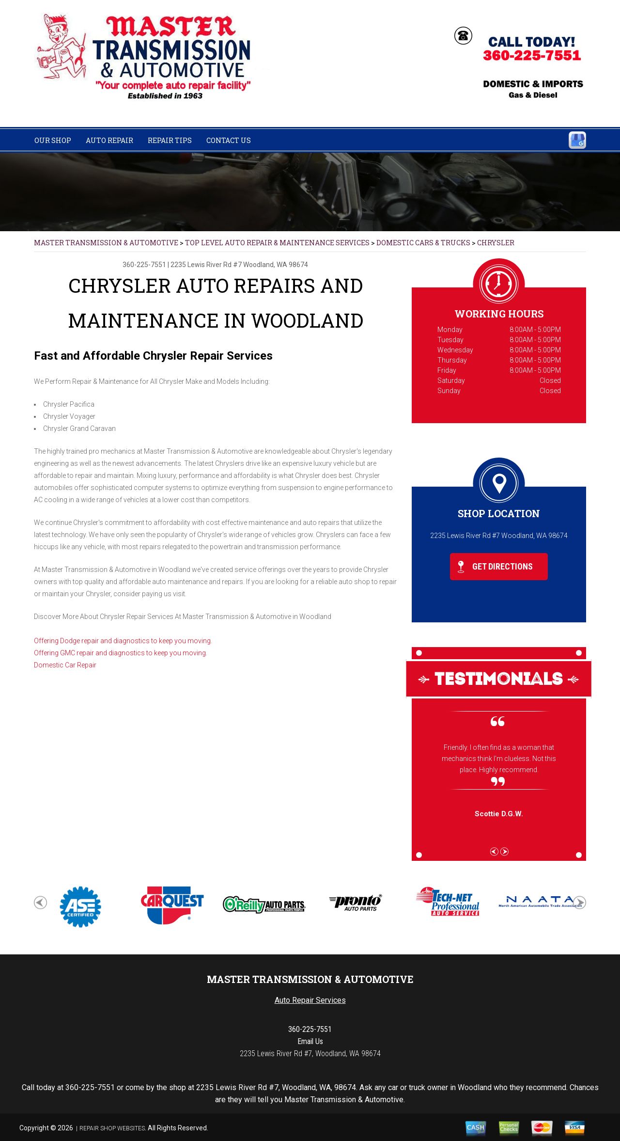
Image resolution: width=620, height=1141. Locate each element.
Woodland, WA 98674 (275, 265)
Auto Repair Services (310, 1000)
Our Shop (52, 140)
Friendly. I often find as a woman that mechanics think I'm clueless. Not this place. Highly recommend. (499, 759)
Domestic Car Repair (65, 665)
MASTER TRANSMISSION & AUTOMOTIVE (106, 242)
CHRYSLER (495, 242)
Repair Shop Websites (112, 1128)
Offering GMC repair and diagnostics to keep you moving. (120, 653)
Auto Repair (109, 140)
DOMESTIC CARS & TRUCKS (423, 242)
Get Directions (495, 567)
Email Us (310, 1041)
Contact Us (228, 140)
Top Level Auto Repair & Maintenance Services (277, 242)
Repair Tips (170, 140)
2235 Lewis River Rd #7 (206, 265)
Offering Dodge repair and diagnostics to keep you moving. (123, 641)
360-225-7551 (144, 265)
